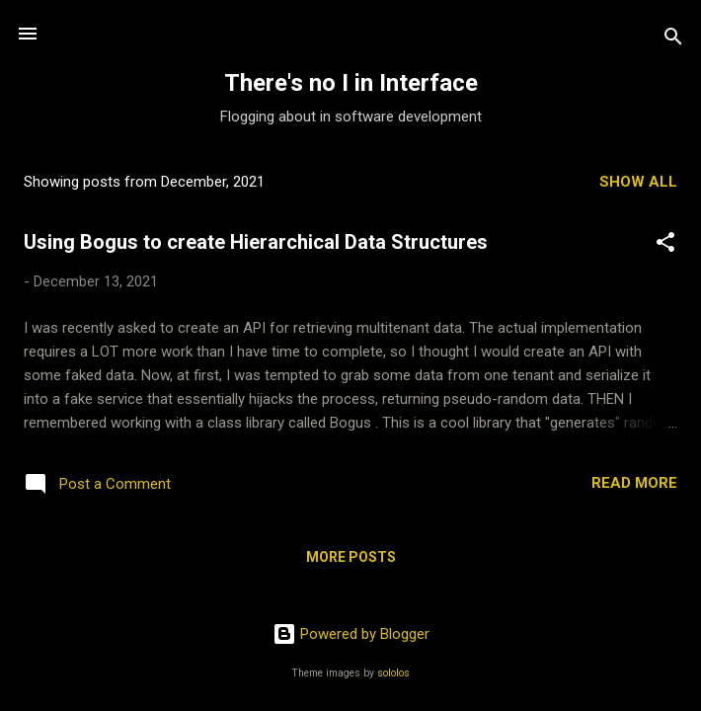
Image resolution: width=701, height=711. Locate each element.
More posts (351, 557)
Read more (634, 483)
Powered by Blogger (351, 634)
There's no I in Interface (351, 83)
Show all (638, 182)
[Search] (673, 40)
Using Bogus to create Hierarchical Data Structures (256, 242)
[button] (665, 245)
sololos (393, 673)
